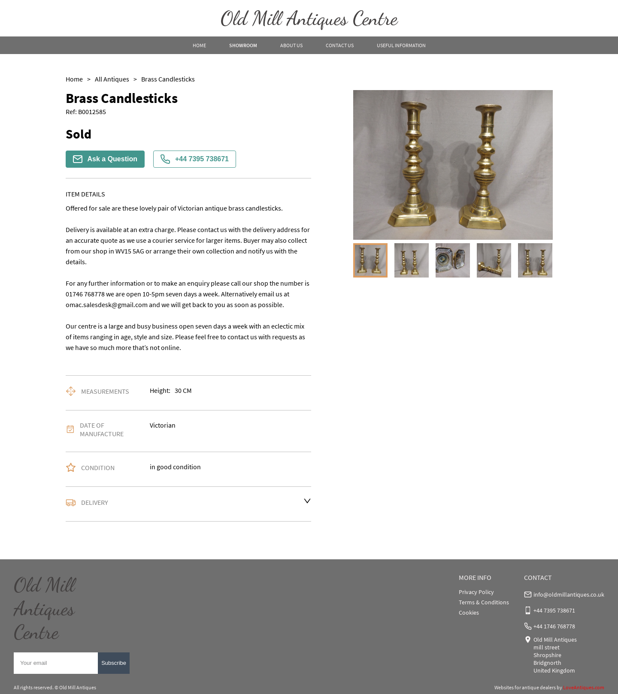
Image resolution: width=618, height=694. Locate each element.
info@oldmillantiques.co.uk (568, 594)
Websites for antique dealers (525, 687)
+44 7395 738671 (195, 159)
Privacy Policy (476, 592)
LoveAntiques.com (583, 687)
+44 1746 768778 (554, 626)
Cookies (469, 612)
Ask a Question (105, 159)
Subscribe (113, 663)
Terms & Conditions (484, 602)
